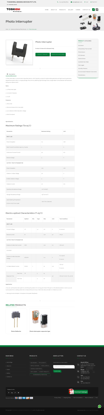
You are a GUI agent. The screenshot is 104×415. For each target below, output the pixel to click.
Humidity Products (82, 68)
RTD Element (81, 55)
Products (62, 9)
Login (86, 2)
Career (78, 9)
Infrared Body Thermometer (85, 48)
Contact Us (86, 9)
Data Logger (81, 65)
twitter (18, 392)
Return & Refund (89, 397)
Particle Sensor (81, 58)
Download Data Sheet (58, 54)
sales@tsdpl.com (76, 2)
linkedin (12, 392)
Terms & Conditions (78, 397)
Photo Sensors (81, 52)
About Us (54, 9)
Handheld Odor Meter (83, 62)
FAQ (96, 397)
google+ (15, 392)
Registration (94, 2)
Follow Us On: (11, 389)
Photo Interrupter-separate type (40, 331)
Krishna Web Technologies (92, 410)
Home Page (9, 362)
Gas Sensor (81, 45)
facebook (8, 392)
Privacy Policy (57, 397)
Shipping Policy (67, 397)
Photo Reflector (16, 331)
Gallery (70, 9)
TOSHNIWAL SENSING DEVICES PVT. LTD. (22, 410)
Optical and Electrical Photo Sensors (18, 29)
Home (46, 9)
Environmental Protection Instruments (87, 71)
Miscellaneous (81, 75)
